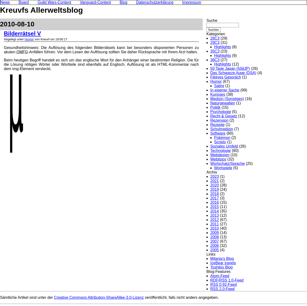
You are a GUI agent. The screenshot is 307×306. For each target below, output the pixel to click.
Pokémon (222, 138)
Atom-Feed (219, 276)
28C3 (214, 38)
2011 (214, 224)
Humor (29, 39)
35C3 (214, 51)
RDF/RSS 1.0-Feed (227, 280)
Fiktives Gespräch (225, 77)
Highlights (222, 47)
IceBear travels (223, 263)
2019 (214, 189)
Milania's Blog (222, 259)
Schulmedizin (221, 129)
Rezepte (217, 125)
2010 (214, 228)
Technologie (220, 151)
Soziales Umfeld (224, 146)
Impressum (191, 2)
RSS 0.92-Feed (223, 284)
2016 (214, 202)
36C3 (214, 60)
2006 (214, 246)
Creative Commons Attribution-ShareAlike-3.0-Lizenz (99, 297)
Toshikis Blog (221, 267)
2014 (214, 211)
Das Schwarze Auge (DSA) (233, 73)
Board (23, 2)
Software (217, 133)
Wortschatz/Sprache (227, 164)
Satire (219, 86)
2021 (214, 181)
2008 (214, 237)
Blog (123, 2)
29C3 (214, 43)
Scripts (220, 142)
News (5, 2)
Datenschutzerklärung (155, 2)
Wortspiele (223, 168)
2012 (214, 220)
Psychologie (220, 112)
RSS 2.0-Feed (222, 289)
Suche (212, 20)
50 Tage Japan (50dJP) (230, 68)
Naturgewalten (222, 103)
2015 (214, 207)
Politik (215, 107)
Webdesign (220, 155)
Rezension (219, 120)
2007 (214, 241)
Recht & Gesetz (223, 116)
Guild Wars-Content (54, 2)
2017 (214, 198)
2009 (214, 233)
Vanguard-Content (95, 2)
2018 (214, 194)
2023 (214, 176)
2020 (214, 185)
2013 (214, 215)
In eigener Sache (224, 90)
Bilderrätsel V (22, 33)
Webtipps (218, 159)
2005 (214, 250)
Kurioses (217, 94)
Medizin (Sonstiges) (227, 99)
